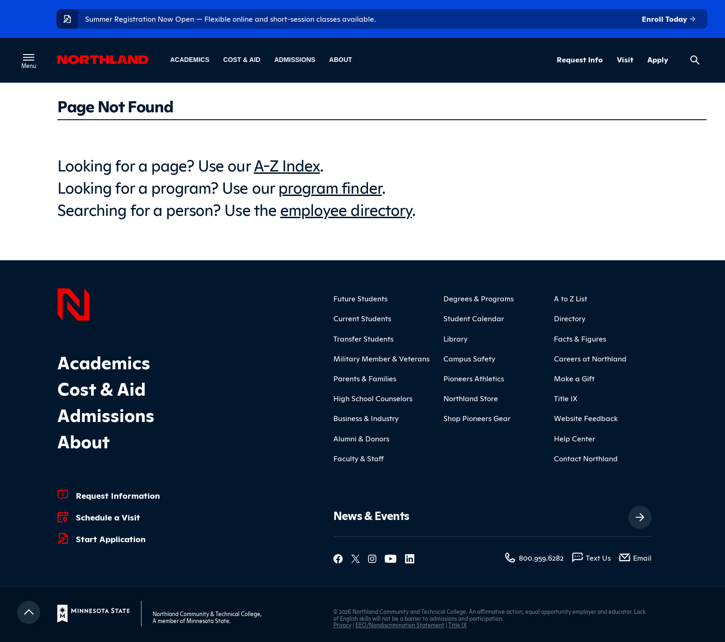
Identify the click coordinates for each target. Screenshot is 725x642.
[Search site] (695, 60)
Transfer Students (363, 338)
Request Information (118, 495)
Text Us (598, 557)
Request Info (580, 59)
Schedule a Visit (108, 516)
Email (642, 557)
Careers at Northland (590, 358)
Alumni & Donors (361, 438)
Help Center (574, 438)
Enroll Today (669, 18)
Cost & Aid (241, 59)
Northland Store (470, 398)
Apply (657, 59)
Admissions (294, 59)
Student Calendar (473, 318)
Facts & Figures (580, 338)
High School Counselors (372, 398)
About (340, 59)
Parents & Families (364, 378)
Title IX (566, 398)
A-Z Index (287, 164)
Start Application (111, 538)
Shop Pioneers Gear (476, 418)
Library (455, 338)
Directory (569, 318)
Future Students (360, 298)
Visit (625, 59)
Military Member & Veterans (381, 358)
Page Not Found (115, 105)
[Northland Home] (73, 303)
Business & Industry (366, 418)
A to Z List (570, 298)
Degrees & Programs (478, 298)
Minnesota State (207, 620)
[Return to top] (28, 612)
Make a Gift (574, 378)
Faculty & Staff (358, 458)
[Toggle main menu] (28, 57)
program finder (330, 186)
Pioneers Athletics (473, 378)
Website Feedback (586, 418)
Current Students (362, 318)
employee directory (346, 209)
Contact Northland (586, 458)
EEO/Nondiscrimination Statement (400, 625)
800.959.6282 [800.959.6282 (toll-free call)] (541, 557)
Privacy (342, 625)
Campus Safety (469, 358)
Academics (189, 59)
